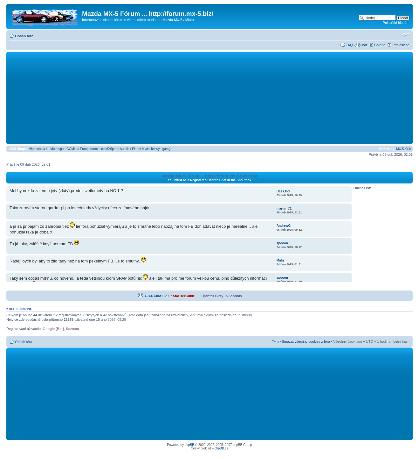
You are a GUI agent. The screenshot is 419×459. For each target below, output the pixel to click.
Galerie (379, 45)
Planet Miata (141, 149)
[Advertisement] (209, 97)
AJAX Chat (152, 296)
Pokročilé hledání (396, 23)
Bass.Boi (283, 191)
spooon (282, 243)
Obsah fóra (24, 36)
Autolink (125, 149)
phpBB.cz (221, 448)
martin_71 (284, 208)
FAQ (349, 45)
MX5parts (112, 149)
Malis (281, 260)
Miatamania (37, 149)
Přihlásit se (400, 45)
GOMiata (72, 149)
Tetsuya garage (161, 149)
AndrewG (284, 225)
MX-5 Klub (403, 149)
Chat (363, 45)
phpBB (189, 445)
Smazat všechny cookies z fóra (306, 341)
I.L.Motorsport (56, 149)
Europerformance (92, 149)
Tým (275, 341)
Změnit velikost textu (404, 35)
